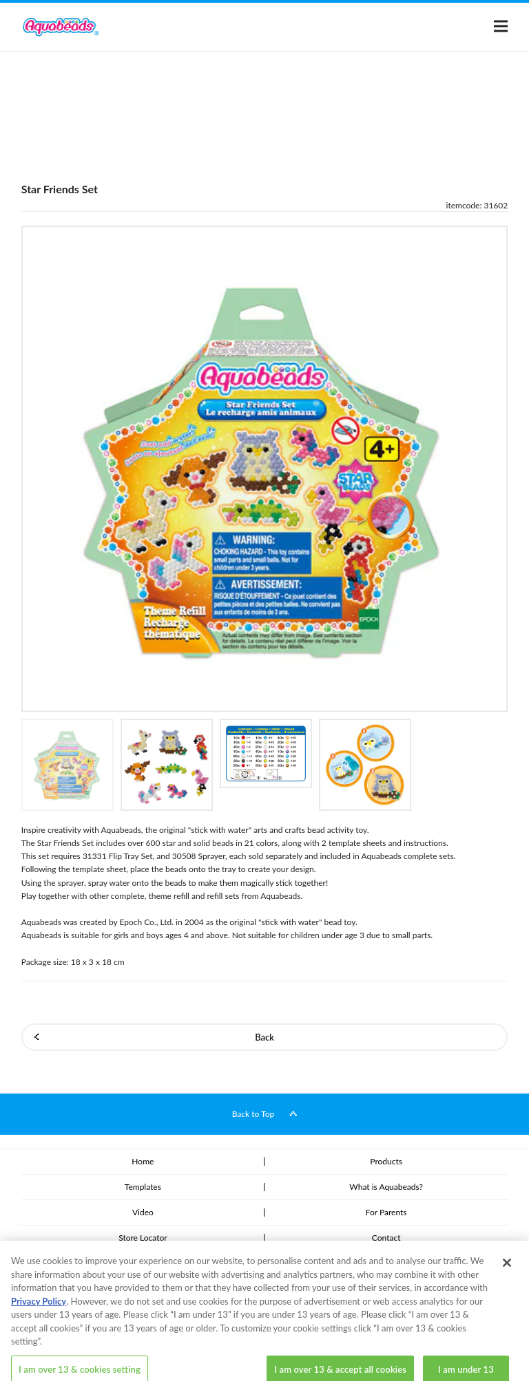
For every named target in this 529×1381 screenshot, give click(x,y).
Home (143, 1161)
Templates (143, 1187)
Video (143, 1212)
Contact (386, 1237)
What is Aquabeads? (386, 1187)
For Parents (386, 1212)
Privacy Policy (38, 1311)
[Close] (507, 1274)
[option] (265, 468)
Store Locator (142, 1237)
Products (386, 1161)
